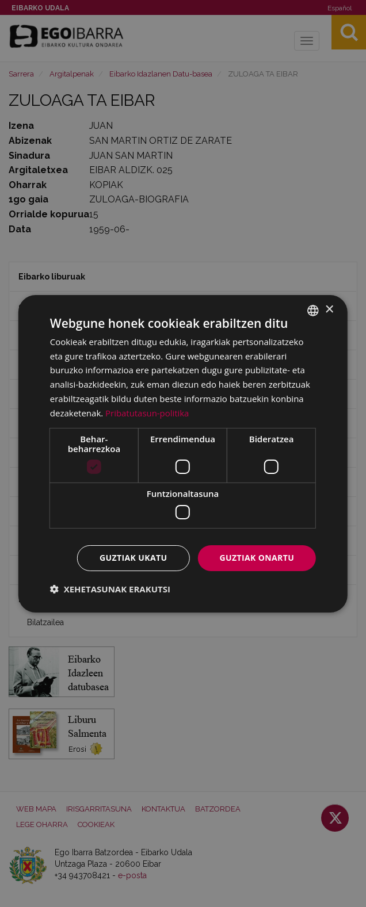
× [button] (329, 309)
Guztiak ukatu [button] (133, 557)
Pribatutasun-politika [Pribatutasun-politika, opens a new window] (147, 413)
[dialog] (183, 453)
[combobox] (313, 310)
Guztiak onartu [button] (256, 557)
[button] (110, 589)
